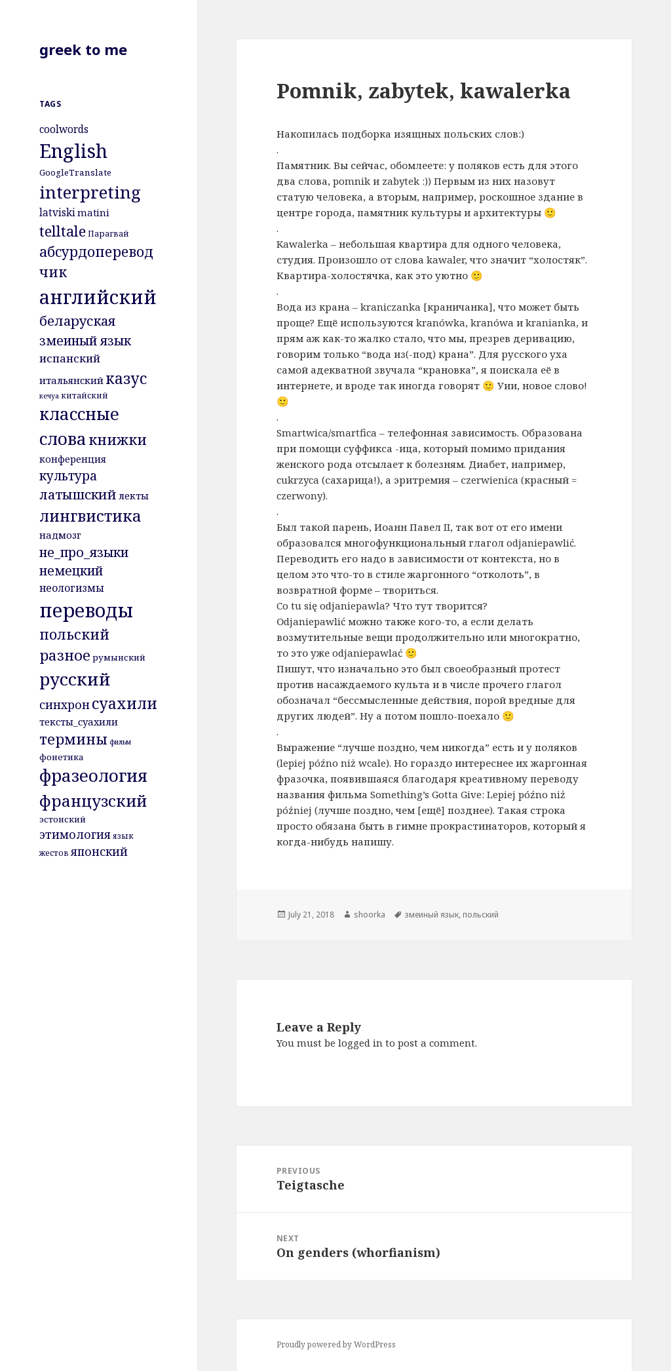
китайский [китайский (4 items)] (84, 395)
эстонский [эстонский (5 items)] (62, 819)
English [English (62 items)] (73, 151)
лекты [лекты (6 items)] (134, 495)
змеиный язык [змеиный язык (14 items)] (85, 340)
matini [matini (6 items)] (93, 212)
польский (481, 914)
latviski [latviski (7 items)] (57, 212)
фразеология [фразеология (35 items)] (93, 775)
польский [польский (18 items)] (74, 634)
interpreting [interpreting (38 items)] (90, 192)
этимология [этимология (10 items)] (75, 834)
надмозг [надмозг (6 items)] (60, 534)
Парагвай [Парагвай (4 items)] (108, 233)
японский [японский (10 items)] (99, 851)
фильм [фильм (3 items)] (120, 741)
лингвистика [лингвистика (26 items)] (90, 515)
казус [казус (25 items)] (126, 378)
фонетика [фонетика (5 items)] (61, 757)
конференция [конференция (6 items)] (72, 458)
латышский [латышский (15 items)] (78, 494)
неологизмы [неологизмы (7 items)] (71, 587)
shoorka (369, 914)
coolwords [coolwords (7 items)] (63, 129)
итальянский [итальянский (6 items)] (71, 380)
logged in (360, 1042)
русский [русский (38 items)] (75, 679)
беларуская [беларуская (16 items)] (77, 320)
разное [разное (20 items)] (64, 655)
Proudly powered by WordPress (336, 1344)
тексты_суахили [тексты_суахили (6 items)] (78, 721)
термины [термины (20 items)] (73, 738)
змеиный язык (432, 914)
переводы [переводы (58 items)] (86, 610)
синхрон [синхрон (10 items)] (64, 704)
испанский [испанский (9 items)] (69, 358)
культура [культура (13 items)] (68, 475)
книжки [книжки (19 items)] (117, 439)
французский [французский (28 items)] (93, 800)
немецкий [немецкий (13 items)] (71, 570)
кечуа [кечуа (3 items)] (49, 395)
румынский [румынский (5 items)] (118, 657)
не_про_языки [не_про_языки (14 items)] (83, 552)
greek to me (83, 49)
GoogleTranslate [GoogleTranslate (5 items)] (75, 172)
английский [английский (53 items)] (98, 296)
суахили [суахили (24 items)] (124, 703)
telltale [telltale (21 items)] (62, 231)
